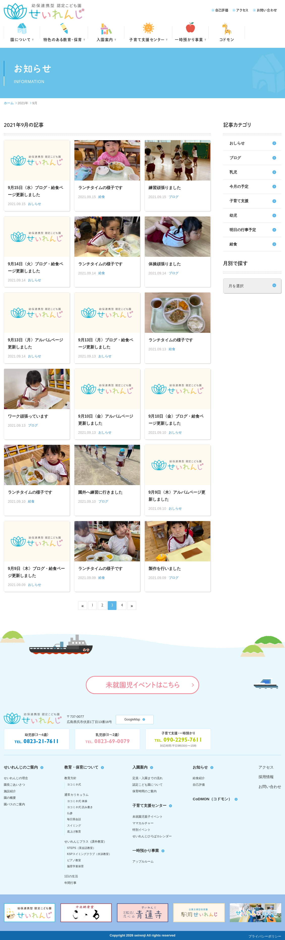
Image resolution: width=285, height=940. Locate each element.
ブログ (235, 158)
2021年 (23, 103)
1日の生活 (71, 876)
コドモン (226, 39)
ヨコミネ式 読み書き (80, 807)
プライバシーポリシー (264, 936)
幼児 (233, 215)
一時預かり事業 (145, 850)
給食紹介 (199, 778)
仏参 (70, 813)
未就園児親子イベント (147, 816)
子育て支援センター (147, 39)
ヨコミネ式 (74, 784)
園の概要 (10, 798)
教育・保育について (81, 767)
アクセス (242, 10)
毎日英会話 (74, 819)
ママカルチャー (143, 823)
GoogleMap (132, 719)
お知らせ (200, 767)
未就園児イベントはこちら (143, 685)
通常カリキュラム (76, 795)
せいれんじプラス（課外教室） (85, 841)
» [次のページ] (132, 606)
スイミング (74, 825)
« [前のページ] (82, 606)
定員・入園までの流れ (147, 778)
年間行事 (70, 883)
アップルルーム (143, 861)
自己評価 (222, 10)
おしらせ (237, 143)
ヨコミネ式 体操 (77, 801)
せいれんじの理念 (16, 778)
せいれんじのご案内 (21, 767)
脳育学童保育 (75, 866)
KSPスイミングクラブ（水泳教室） (89, 853)
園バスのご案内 (14, 804)
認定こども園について (147, 784)
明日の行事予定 (243, 230)
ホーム (9, 103)
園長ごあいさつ (14, 784)
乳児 (233, 172)
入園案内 (105, 39)
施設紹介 (10, 791)
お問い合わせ (267, 10)
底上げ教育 (74, 831)
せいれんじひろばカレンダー (152, 836)
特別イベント (141, 829)
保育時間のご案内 (144, 791)
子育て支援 (239, 201)
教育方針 (70, 778)
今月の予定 (239, 186)
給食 (233, 244)
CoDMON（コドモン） (212, 799)
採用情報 (266, 777)
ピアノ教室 (74, 860)
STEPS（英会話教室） (81, 847)
